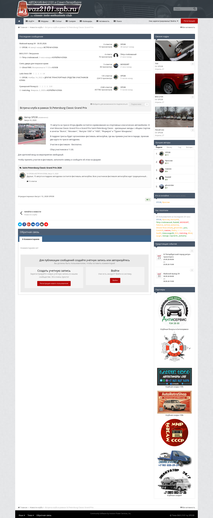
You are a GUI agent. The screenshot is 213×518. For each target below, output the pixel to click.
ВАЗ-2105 (159, 96)
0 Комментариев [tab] (30, 239)
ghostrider (169, 185)
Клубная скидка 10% (174, 415)
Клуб (31, 21)
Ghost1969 (26, 67)
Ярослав (168, 160)
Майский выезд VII (171, 273)
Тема (31, 515)
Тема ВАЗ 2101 (179, 515)
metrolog (26, 90)
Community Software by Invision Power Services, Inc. (110, 513)
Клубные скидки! (174, 495)
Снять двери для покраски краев (33, 63)
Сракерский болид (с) (29, 86)
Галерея (72, 21)
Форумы (44, 21)
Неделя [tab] (159, 147)
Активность (104, 21)
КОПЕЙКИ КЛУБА (59, 57)
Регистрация (189, 21)
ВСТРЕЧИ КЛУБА (51, 47)
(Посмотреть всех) (177, 195)
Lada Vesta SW (25, 73)
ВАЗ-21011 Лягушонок (29, 53)
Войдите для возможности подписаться (109, 104)
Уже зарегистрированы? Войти (163, 21)
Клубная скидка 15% (174, 386)
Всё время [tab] (190, 147)
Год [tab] (179, 147)
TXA (156, 63)
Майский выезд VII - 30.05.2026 (32, 43)
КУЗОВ (55, 67)
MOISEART (124, 64)
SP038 (24, 47)
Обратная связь (43, 515)
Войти (115, 280)
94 (50, 86)
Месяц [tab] (169, 147)
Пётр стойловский (30, 57)
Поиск (119, 21)
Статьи (58, 21)
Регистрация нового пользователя (54, 283)
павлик (168, 169)
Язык (22, 515)
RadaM (168, 177)
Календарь (87, 21)
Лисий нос (159, 130)
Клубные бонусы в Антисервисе (174, 329)
